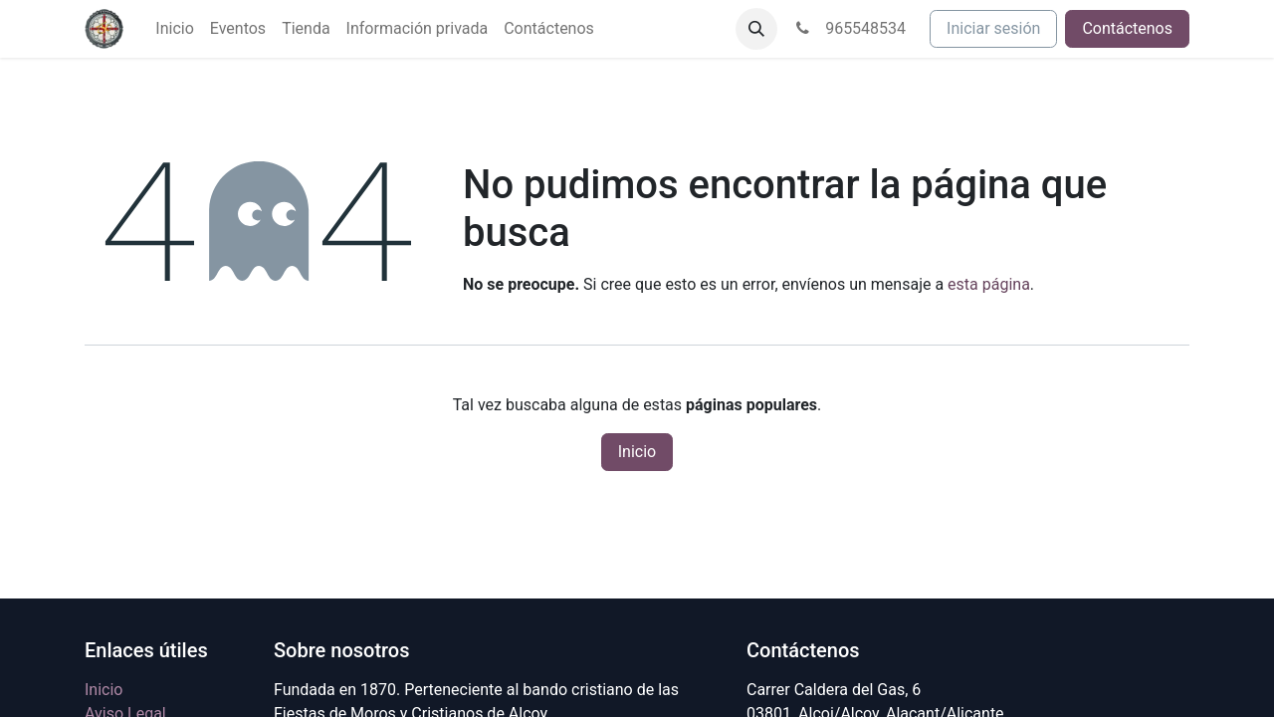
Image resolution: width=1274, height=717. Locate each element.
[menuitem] (174, 29)
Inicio (637, 451)
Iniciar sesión (993, 28)
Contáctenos (1127, 28)
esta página (989, 284)
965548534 (849, 28)
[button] (756, 29)
